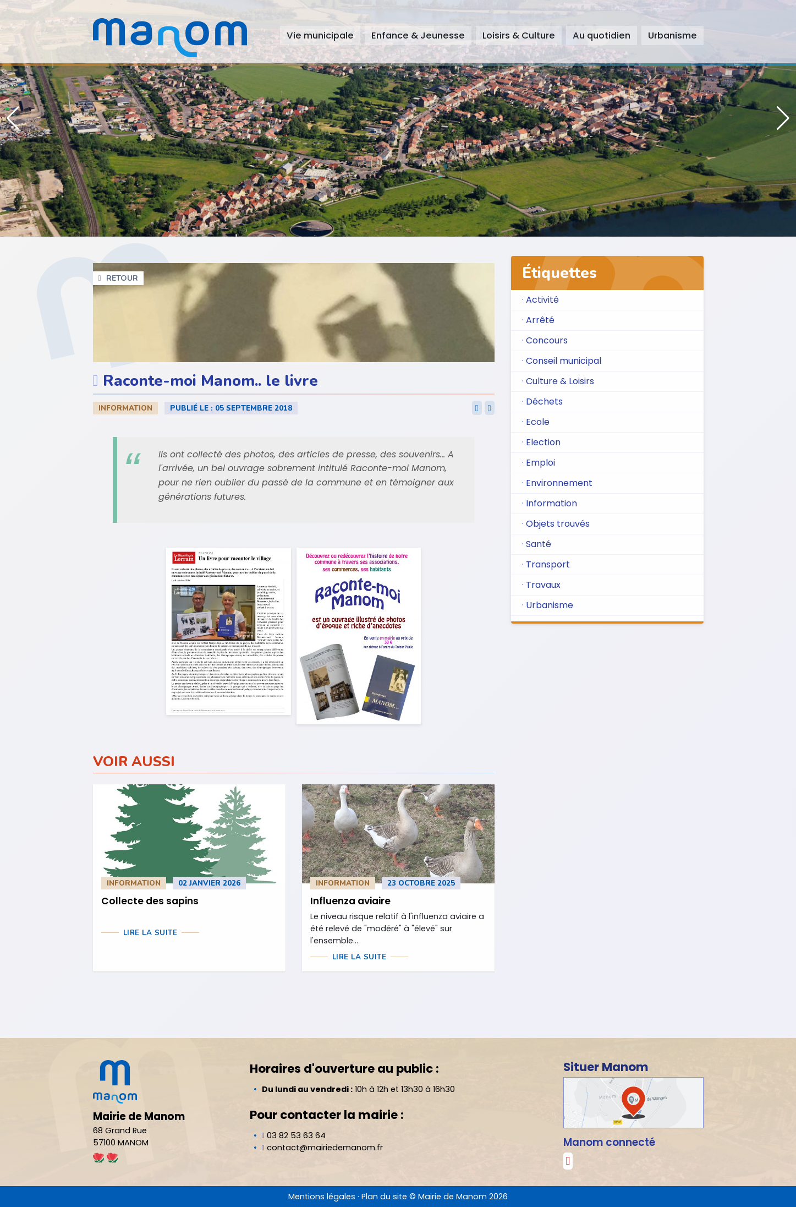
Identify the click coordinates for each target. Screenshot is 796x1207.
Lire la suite (150, 933)
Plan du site (384, 1196)
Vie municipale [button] (320, 35)
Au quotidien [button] (601, 35)
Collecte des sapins (150, 901)
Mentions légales (321, 1196)
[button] (783, 118)
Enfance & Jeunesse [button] (418, 35)
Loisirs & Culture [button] (518, 35)
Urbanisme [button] (672, 35)
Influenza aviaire (350, 901)
